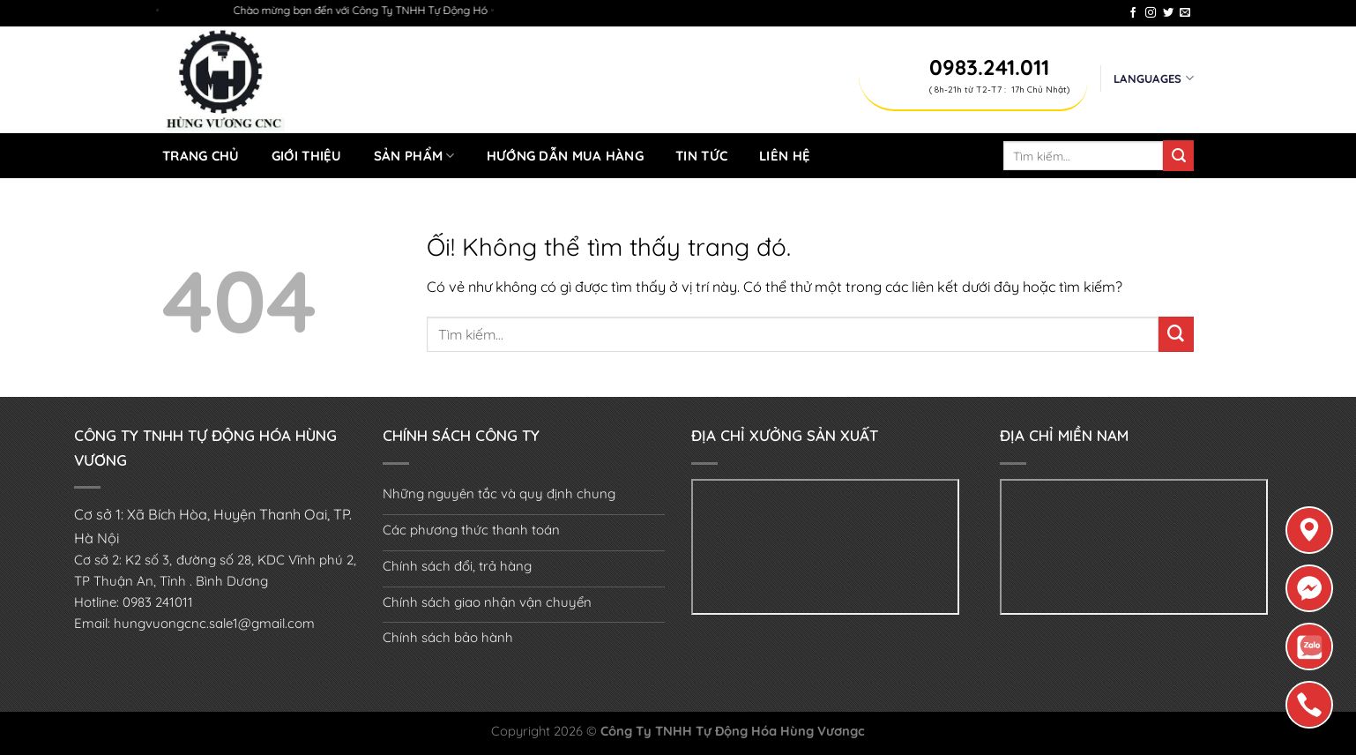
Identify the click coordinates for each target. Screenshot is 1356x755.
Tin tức (701, 155)
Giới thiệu (307, 155)
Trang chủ (201, 155)
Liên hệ (784, 155)
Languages (1154, 78)
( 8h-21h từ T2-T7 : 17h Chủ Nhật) (999, 89)
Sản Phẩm (414, 156)
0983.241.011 (989, 67)
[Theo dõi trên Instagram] (1150, 13)
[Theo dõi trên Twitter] (1168, 13)
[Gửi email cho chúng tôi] (1185, 13)
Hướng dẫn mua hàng (565, 155)
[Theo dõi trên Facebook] (1133, 13)
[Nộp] (1178, 155)
